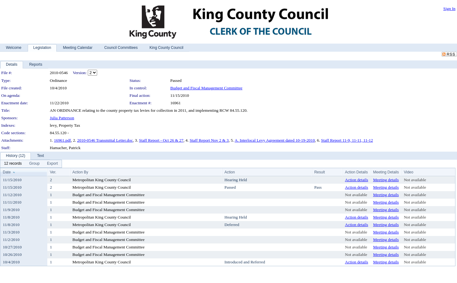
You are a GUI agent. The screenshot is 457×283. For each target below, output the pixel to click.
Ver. (53, 172)
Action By (80, 172)
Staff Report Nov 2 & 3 (209, 140)
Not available (415, 179)
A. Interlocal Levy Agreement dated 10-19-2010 (275, 140)
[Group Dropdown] (34, 163)
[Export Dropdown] (52, 163)
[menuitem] (13, 163)
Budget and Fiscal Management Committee (206, 88)
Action (229, 172)
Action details (356, 179)
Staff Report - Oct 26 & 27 (161, 140)
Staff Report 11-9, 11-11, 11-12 (347, 140)
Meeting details (386, 179)
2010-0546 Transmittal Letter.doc (105, 140)
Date (7, 172)
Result (319, 172)
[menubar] (31, 164)
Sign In (449, 8)
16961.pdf (62, 140)
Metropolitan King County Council (102, 179)
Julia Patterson (62, 118)
